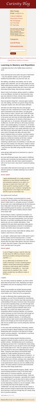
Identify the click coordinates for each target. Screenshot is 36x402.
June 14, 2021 (11, 395)
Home (34, 58)
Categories (14, 39)
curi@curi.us (19, 13)
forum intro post (29, 400)
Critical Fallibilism (16, 16)
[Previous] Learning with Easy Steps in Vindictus (15, 58)
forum (14, 400)
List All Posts (15, 43)
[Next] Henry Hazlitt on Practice (18, 60)
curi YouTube (14, 23)
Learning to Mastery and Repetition (18, 65)
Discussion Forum (16, 18)
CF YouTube (14, 25)
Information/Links (16, 46)
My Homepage (15, 20)
